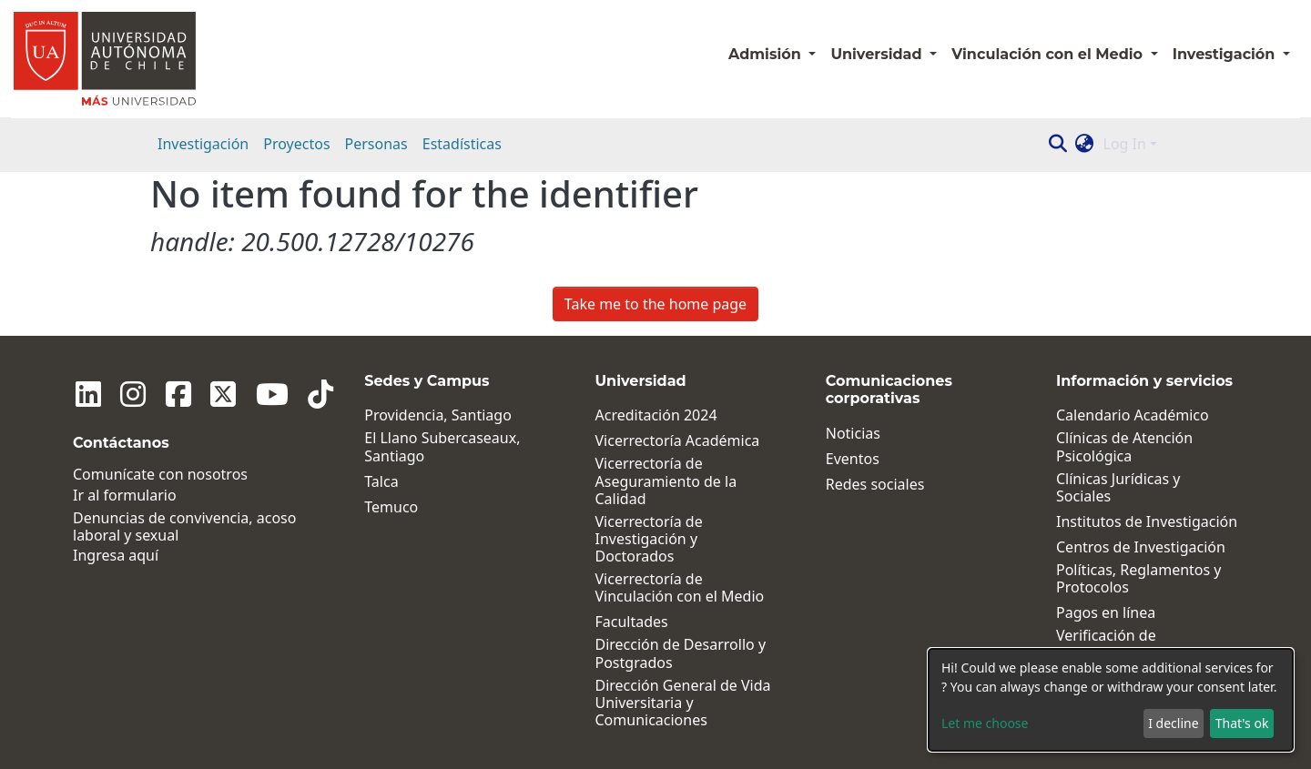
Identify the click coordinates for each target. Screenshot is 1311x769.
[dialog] (1111, 700)
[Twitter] (205, 394)
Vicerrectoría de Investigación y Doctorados (649, 539)
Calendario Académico (1132, 415)
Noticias (853, 433)
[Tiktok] (293, 394)
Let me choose (984, 723)
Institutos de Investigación (1146, 522)
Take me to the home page (655, 304)
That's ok (1242, 723)
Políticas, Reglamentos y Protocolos (1139, 579)
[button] (1085, 144)
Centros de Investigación (1140, 547)
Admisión (766, 54)
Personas (376, 144)
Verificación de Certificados (1106, 644)
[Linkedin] (85, 394)
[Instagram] (125, 394)
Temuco (391, 507)
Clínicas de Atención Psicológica (1124, 447)
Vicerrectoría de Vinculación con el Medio (680, 588)
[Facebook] (165, 394)
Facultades (631, 622)
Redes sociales (875, 484)
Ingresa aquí (115, 555)
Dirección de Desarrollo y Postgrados (681, 653)
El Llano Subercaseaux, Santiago (442, 447)
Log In (1124, 144)
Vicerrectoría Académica (677, 441)
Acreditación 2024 (656, 415)
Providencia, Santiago (438, 415)
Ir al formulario (125, 495)
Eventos (852, 459)
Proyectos (296, 144)
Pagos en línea (1105, 613)
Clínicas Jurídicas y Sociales (1118, 488)
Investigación (203, 144)
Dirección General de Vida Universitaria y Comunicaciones (683, 703)
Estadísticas (462, 144)
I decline (1173, 723)
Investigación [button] (1226, 54)
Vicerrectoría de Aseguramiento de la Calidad (666, 481)
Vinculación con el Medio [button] (1048, 54)
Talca (381, 482)
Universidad (878, 54)
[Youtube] (249, 394)
